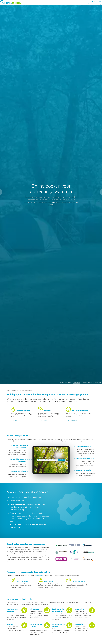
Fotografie (91, 382)
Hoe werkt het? (16, 420)
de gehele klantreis (39, 575)
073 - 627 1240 (96, 1)
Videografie (98, 382)
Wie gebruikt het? (72, 420)
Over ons (71, 4)
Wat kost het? (44, 420)
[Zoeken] (100, 4)
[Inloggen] (98, 4)
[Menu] (96, 4)
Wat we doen (78, 4)
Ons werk (86, 4)
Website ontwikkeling (65, 382)
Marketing (84, 382)
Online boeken (76, 382)
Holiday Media (17, 2)
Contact (92, 4)
